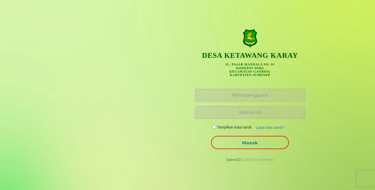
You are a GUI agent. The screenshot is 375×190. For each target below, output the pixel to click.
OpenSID (233, 160)
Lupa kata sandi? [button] (270, 127)
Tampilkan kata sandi (234, 127)
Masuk (250, 142)
